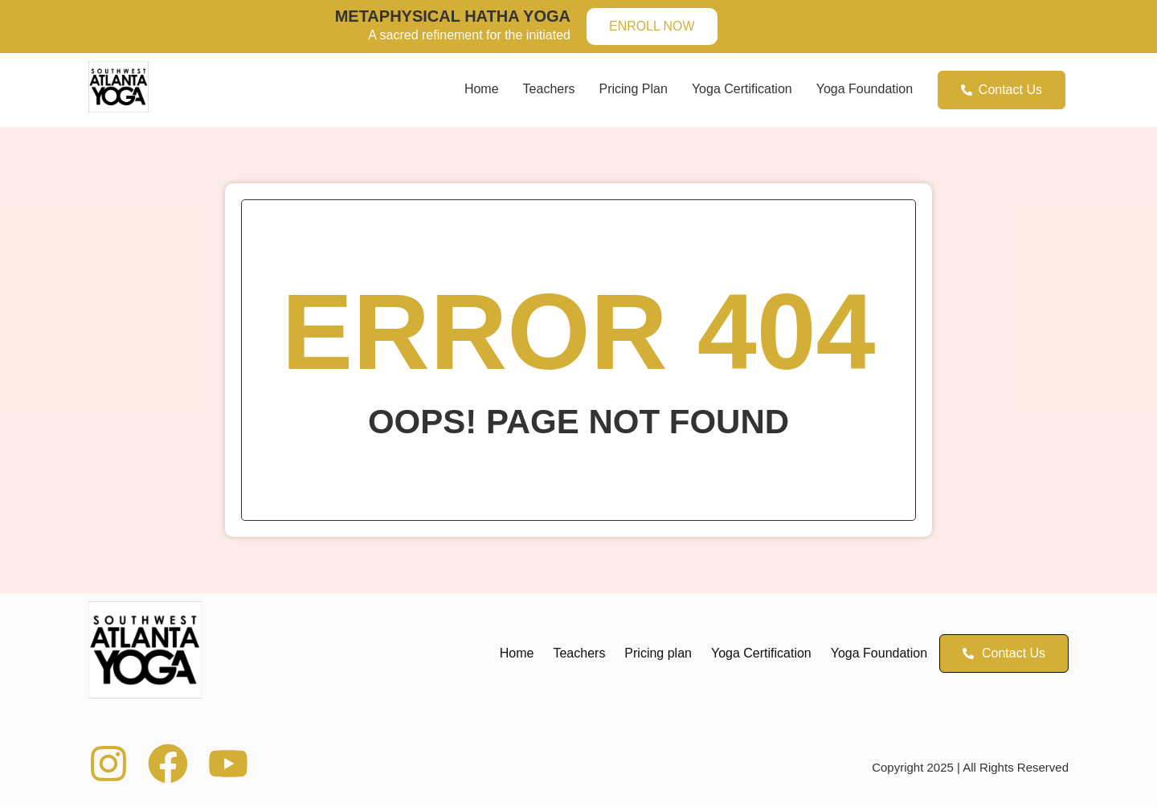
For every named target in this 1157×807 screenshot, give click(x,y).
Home (481, 89)
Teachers (549, 89)
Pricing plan (633, 89)
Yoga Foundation (864, 89)
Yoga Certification (742, 89)
